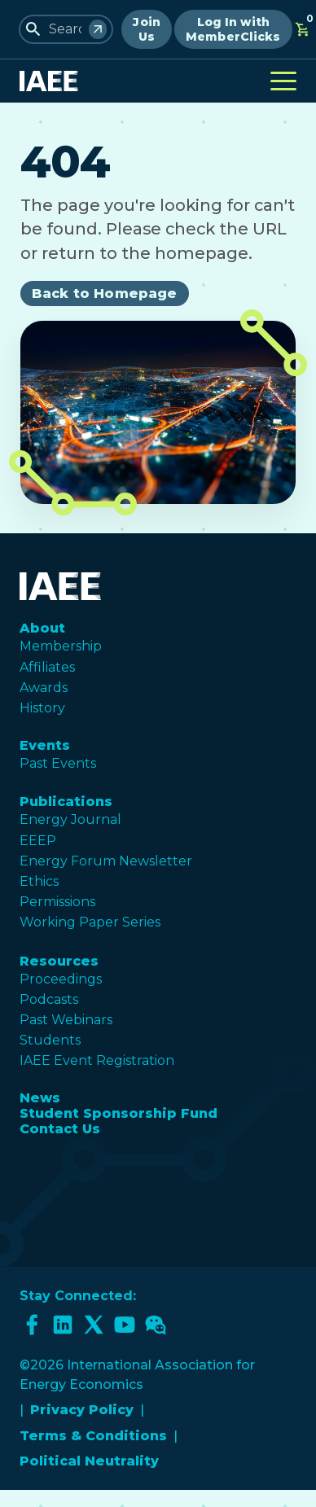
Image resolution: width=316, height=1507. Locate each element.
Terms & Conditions (93, 1435)
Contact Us (60, 1129)
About (42, 628)
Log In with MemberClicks (233, 29)
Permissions (57, 901)
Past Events (58, 763)
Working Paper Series (90, 922)
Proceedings (61, 979)
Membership (61, 646)
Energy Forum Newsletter (106, 861)
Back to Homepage (105, 293)
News (40, 1098)
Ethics (39, 881)
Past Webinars (66, 1019)
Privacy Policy (82, 1409)
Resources (59, 961)
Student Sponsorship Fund (118, 1113)
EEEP (38, 840)
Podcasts (49, 999)
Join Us (146, 29)
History (42, 708)
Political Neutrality (89, 1461)
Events (45, 745)
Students (50, 1040)
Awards (44, 687)
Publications (66, 801)
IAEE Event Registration (97, 1060)
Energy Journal (70, 819)
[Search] (98, 29)
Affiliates (47, 667)
